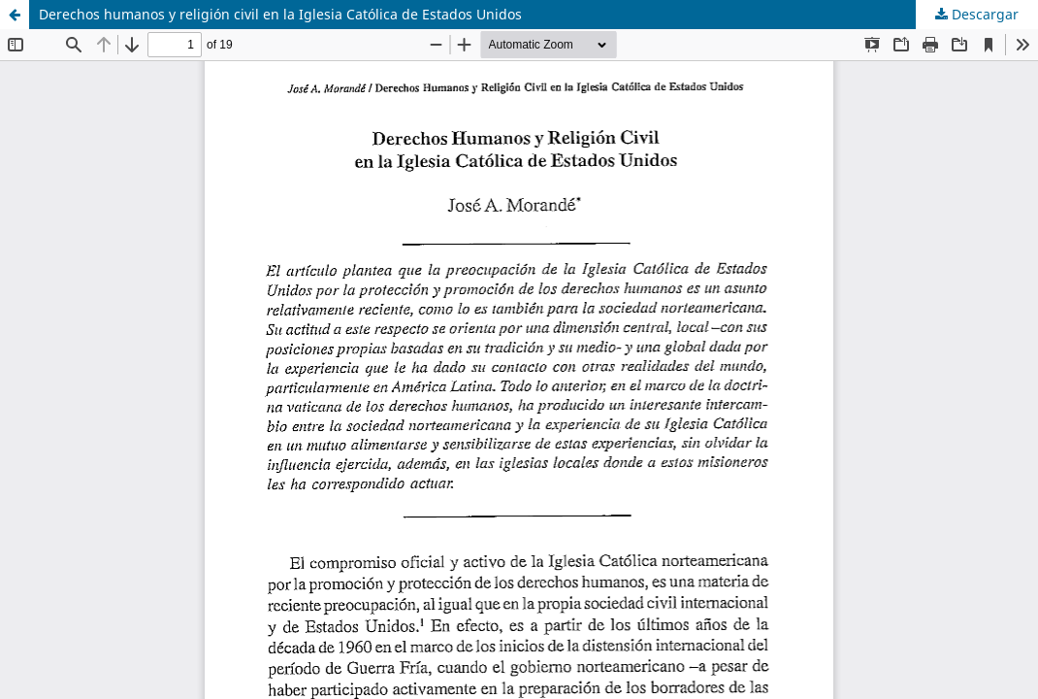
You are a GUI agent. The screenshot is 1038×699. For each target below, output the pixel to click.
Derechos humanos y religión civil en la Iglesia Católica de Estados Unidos (280, 14)
